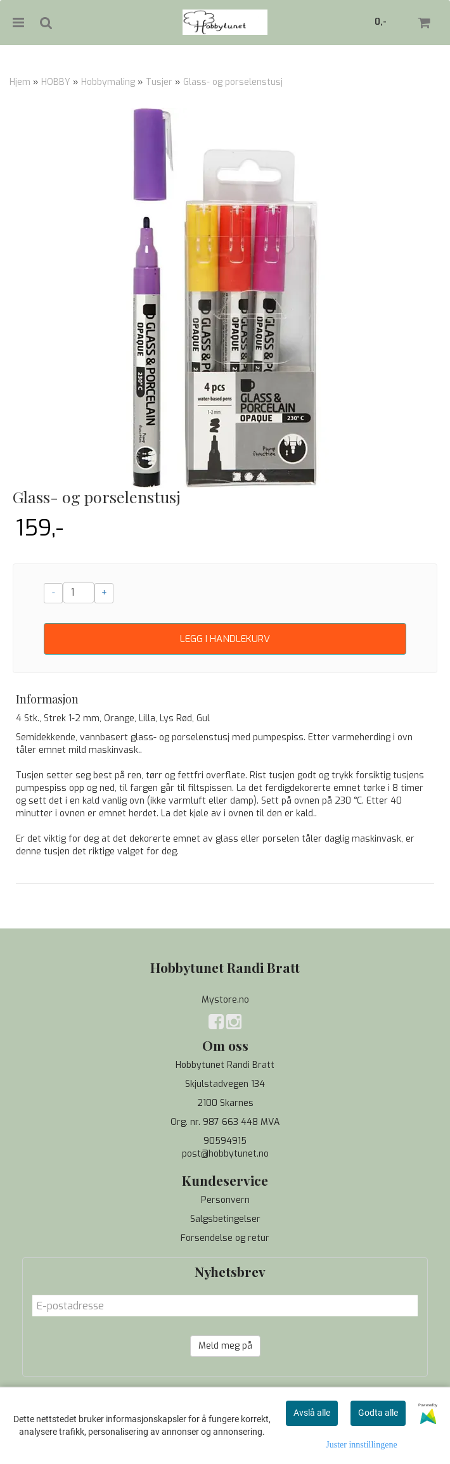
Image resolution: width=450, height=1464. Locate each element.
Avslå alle (311, 1413)
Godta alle (378, 1413)
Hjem (20, 82)
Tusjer (159, 82)
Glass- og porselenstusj (233, 82)
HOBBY (55, 82)
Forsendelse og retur (225, 1238)
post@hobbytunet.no (225, 1154)
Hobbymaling (108, 82)
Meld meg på (225, 1346)
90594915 (225, 1141)
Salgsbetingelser (225, 1219)
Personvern (225, 1200)
